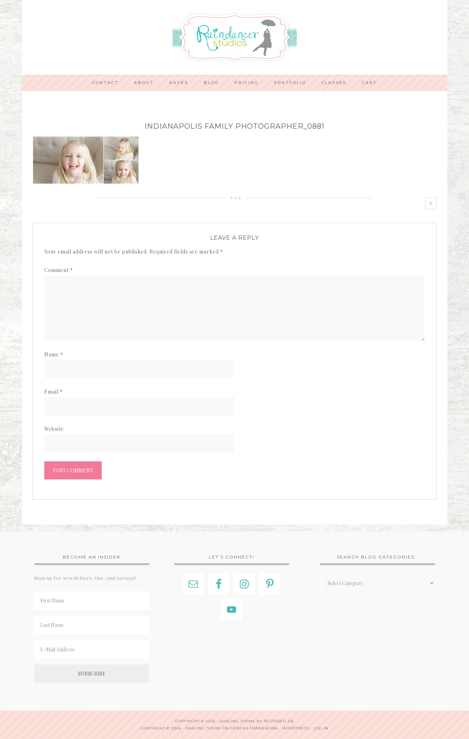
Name (53, 354)
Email (53, 391)
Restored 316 (279, 721)
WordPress (295, 728)
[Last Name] (91, 625)
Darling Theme (203, 728)
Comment (58, 270)
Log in (320, 728)
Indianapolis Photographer (234, 37)
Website (54, 429)
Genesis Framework (254, 728)
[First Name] (91, 600)
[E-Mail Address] (91, 649)
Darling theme (237, 721)
